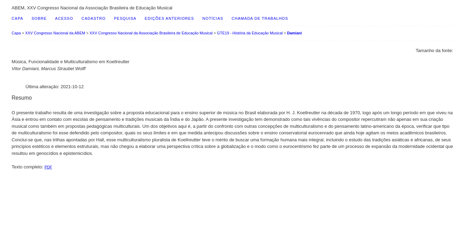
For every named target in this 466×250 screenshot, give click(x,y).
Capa (17, 18)
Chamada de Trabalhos (260, 18)
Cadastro (93, 18)
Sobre (39, 18)
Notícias (212, 18)
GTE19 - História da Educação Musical (250, 33)
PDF (48, 167)
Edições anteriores (169, 18)
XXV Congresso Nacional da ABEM (55, 33)
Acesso (64, 18)
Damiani (294, 33)
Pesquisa (125, 18)
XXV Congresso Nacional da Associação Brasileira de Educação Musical (151, 33)
